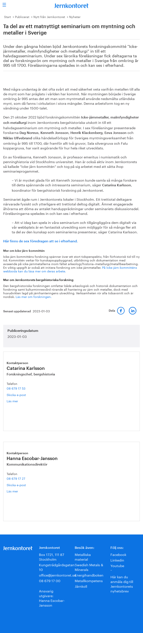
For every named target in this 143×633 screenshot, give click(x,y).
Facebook (118, 554)
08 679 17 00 (49, 580)
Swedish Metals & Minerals (89, 567)
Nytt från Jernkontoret (49, 16)
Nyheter (74, 16)
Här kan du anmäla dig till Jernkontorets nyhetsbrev (121, 583)
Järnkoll (81, 586)
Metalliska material (83, 556)
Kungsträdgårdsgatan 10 (56, 567)
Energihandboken (89, 574)
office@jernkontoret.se (57, 574)
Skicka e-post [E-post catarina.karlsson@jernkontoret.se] (16, 394)
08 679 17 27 (16, 478)
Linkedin (117, 559)
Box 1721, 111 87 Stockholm (51, 556)
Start (7, 16)
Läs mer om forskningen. (34, 296)
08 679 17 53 (16, 388)
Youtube (117, 565)
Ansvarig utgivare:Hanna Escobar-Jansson (52, 597)
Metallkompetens (89, 580)
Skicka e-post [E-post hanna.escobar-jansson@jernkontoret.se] (16, 484)
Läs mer (18, 401)
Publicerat (22, 16)
